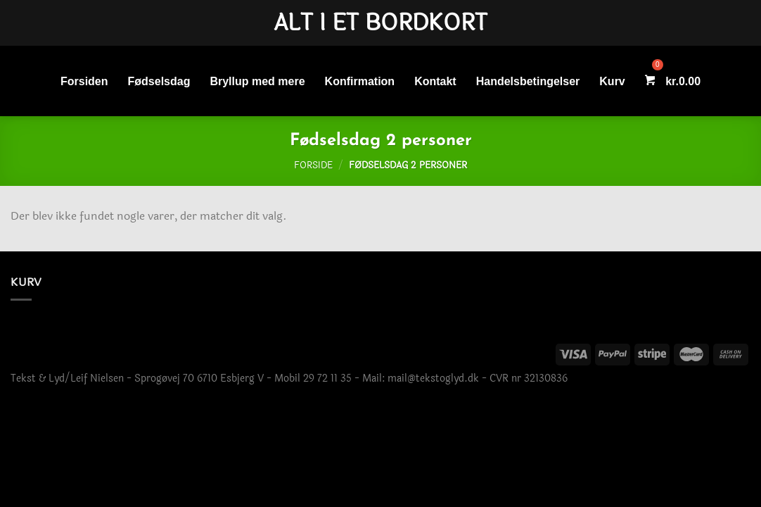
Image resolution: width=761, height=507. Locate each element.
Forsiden (84, 81)
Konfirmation (360, 81)
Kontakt (435, 81)
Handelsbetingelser (528, 81)
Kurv (612, 81)
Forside (313, 165)
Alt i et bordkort (380, 23)
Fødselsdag (159, 81)
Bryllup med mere (257, 81)
